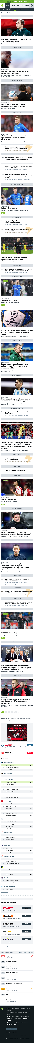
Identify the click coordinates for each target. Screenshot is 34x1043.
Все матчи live (4, 892)
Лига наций (11, 1012)
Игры (15, 1024)
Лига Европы (25, 1012)
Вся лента (9, 1010)
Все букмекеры (5, 945)
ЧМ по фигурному (24, 1022)
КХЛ (21, 1016)
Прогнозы (28, 1008)
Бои (22, 5)
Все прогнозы (30, 952)
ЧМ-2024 (27, 1016)
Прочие (27, 5)
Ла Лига (8, 1014)
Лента (15, 9)
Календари (23, 1008)
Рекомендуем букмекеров (8, 902)
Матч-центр (4, 759)
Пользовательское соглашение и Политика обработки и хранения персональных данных (18, 1039)
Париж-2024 (10, 1024)
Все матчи (31, 758)
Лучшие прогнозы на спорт (7, 952)
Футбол (7, 5)
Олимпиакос (4, 9)
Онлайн (12, 1008)
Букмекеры (9, 1020)
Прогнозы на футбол (22, 952)
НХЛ (24, 1016)
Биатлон (18, 1022)
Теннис (18, 5)
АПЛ (29, 1012)
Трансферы (19, 9)
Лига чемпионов (18, 1012)
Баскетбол (13, 1022)
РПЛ (7, 1012)
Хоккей (13, 5)
